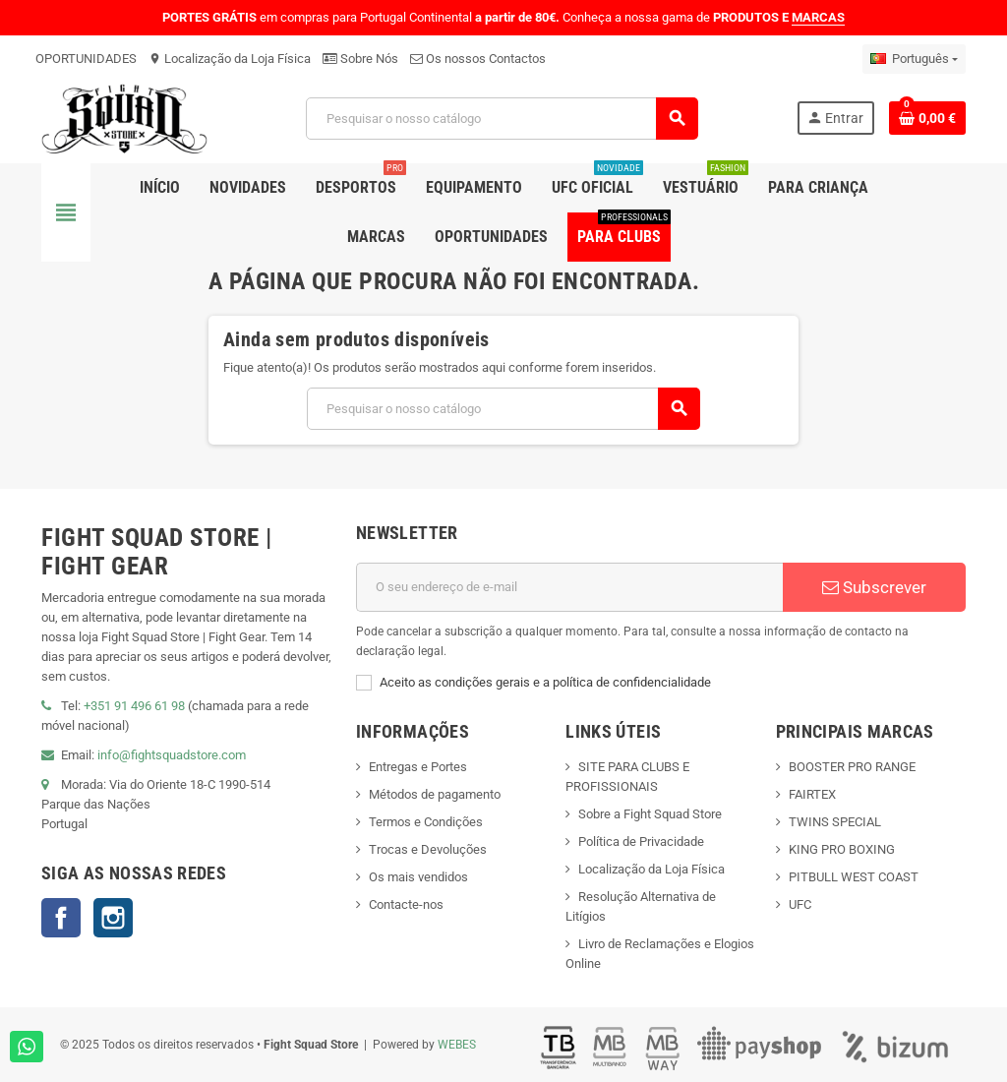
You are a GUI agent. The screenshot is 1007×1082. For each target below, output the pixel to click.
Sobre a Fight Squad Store (650, 814)
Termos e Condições (426, 821)
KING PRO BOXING (842, 849)
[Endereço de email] (569, 587)
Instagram (113, 917)
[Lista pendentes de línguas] (914, 59)
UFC (800, 904)
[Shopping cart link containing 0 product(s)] (927, 118)
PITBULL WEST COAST (853, 877)
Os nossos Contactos (478, 58)
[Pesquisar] (501, 118)
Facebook (61, 917)
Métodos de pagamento (435, 794)
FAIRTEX (812, 794)
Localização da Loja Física (229, 58)
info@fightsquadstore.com (171, 755)
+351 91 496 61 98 (134, 705)
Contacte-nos (406, 904)
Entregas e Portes (418, 766)
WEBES (457, 1045)
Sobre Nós (360, 58)
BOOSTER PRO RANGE (852, 766)
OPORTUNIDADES (86, 58)
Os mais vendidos (418, 877)
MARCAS (818, 17)
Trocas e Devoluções (428, 849)
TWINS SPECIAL (835, 821)
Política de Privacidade (641, 841)
